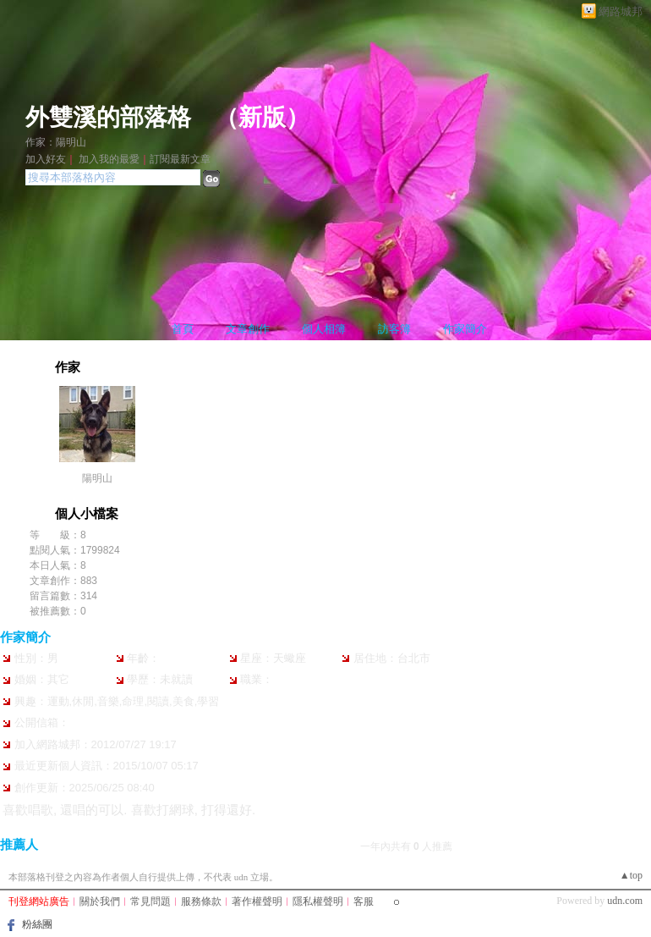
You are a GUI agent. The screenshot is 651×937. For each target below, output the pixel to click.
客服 (363, 901)
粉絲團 (37, 924)
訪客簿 (394, 328)
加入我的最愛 (109, 159)
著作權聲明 (257, 901)
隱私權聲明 (318, 901)
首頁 (183, 328)
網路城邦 (621, 11)
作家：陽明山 (55, 142)
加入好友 (45, 159)
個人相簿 (324, 328)
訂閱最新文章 (180, 159)
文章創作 (248, 328)
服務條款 (201, 901)
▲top (631, 875)
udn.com (625, 901)
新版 (262, 117)
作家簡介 (465, 328)
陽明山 (97, 478)
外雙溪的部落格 (108, 117)
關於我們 (99, 901)
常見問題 (150, 901)
